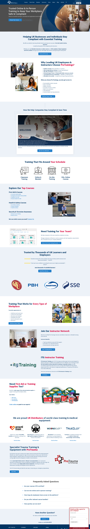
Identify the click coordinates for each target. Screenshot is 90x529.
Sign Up (74, 3)
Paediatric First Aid (15, 196)
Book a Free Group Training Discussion (51, 242)
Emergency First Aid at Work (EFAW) (18, 195)
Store (49, 2)
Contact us (44, 517)
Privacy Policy (48, 527)
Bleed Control (14, 214)
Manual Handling (14, 205)
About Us (35, 527)
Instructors (44, 2)
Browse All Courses (44, 53)
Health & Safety (14, 207)
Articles (62, 2)
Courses (26, 2)
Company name (73, 512)
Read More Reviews (44, 270)
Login (78, 3)
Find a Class (32, 2)
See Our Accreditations (44, 150)
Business (38, 2)
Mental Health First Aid (16, 198)
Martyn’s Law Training (16, 213)
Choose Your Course (14, 20)
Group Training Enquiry (27, 19)
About (53, 2)
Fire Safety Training (15, 204)
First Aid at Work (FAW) (16, 193)
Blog (58, 2)
